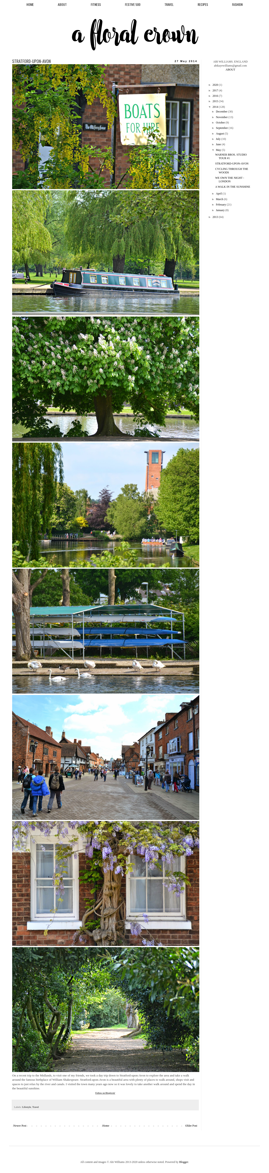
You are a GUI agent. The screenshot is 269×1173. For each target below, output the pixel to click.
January (220, 210)
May (219, 150)
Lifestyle (26, 1107)
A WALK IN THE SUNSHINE (232, 186)
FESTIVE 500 (132, 4)
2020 (216, 84)
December (222, 111)
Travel (35, 1107)
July (218, 139)
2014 (216, 106)
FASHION (237, 4)
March (220, 199)
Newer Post (19, 1125)
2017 (216, 90)
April (219, 193)
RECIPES (203, 4)
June (219, 144)
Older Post (191, 1125)
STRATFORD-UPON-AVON (231, 163)
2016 (216, 95)
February (221, 204)
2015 (216, 101)
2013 (216, 217)
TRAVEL (169, 4)
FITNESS (96, 4)
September (222, 128)
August (220, 133)
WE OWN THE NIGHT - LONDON (229, 179)
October (221, 122)
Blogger (183, 1162)
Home (105, 1125)
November (222, 117)
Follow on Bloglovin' (105, 1093)
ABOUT (62, 4)
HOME (30, 4)
